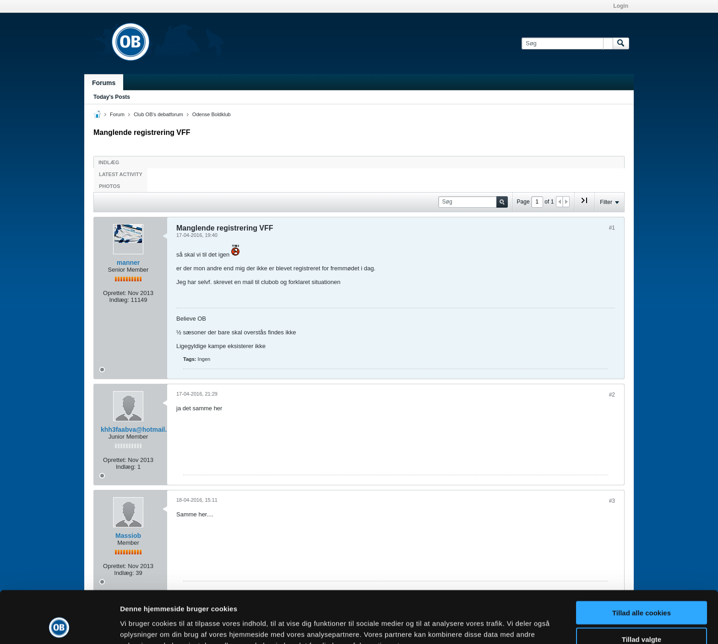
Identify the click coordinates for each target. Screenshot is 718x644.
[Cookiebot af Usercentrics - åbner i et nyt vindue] (59, 626)
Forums (103, 82)
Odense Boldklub (211, 114)
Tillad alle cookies (641, 564)
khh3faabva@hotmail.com (140, 429)
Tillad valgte (641, 591)
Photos (109, 186)
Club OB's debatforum (158, 114)
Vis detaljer (476, 626)
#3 (612, 501)
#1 (612, 228)
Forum (117, 114)
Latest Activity (120, 174)
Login (620, 6)
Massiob (128, 535)
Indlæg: (119, 299)
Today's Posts (111, 97)
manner (128, 262)
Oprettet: (114, 293)
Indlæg (108, 162)
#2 (612, 395)
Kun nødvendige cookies (641, 617)
